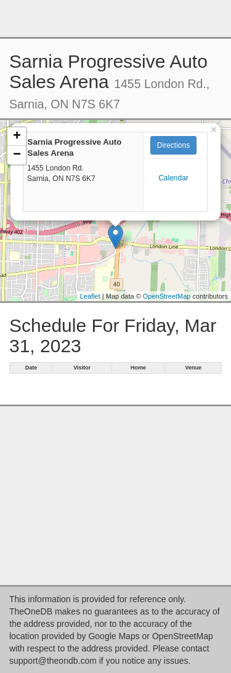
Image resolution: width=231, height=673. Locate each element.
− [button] (17, 155)
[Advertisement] (115, 18)
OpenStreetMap (167, 296)
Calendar (173, 178)
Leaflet (90, 296)
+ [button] (17, 136)
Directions (173, 145)
